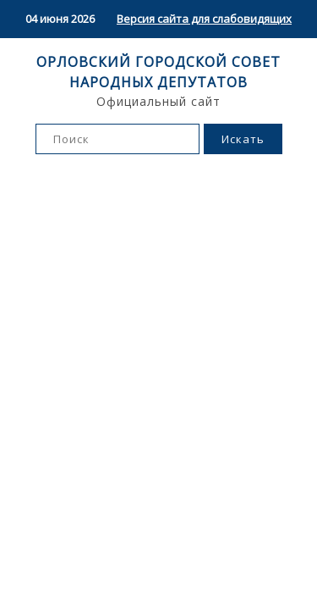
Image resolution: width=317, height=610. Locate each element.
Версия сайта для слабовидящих (204, 18)
